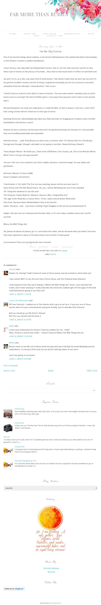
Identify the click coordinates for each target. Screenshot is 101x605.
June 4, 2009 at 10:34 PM (20, 336)
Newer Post (9, 370)
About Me (30, 34)
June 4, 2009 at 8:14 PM (20, 319)
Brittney (51, 572)
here (36, 231)
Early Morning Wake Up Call (25, 461)
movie (53, 254)
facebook (43, 246)
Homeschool (72, 34)
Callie (11, 326)
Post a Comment (11, 365)
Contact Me (55, 36)
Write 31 (7, 437)
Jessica (12, 269)
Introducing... (20, 409)
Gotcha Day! (19, 423)
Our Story (50, 34)
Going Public (20, 447)
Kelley (11, 342)
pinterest (68, 246)
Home (13, 34)
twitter (55, 246)
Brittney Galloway (51, 568)
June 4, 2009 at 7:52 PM (20, 294)
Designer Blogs (56, 603)
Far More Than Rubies (39, 14)
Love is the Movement (18, 300)
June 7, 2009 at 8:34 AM (20, 359)
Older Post (92, 370)
